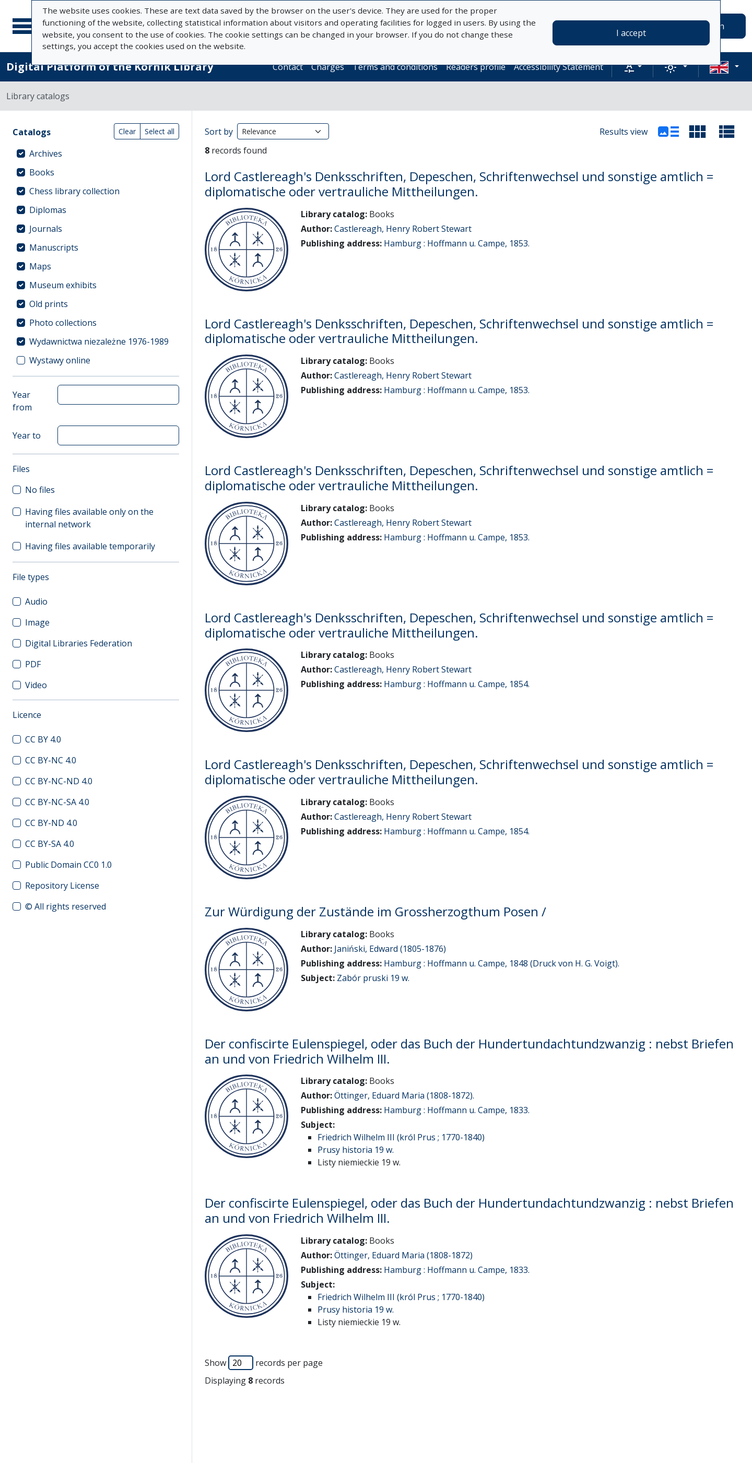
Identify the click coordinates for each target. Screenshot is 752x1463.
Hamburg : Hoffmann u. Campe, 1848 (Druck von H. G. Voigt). (501, 963)
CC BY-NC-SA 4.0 (57, 802)
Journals (45, 228)
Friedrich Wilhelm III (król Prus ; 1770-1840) (401, 1137)
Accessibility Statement (558, 67)
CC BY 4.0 (43, 739)
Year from (22, 401)
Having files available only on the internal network (89, 518)
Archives (45, 153)
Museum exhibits (63, 285)
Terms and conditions (395, 67)
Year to (27, 435)
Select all (159, 131)
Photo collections (63, 322)
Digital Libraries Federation (78, 643)
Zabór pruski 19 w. (373, 978)
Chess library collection (74, 191)
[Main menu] (25, 26)
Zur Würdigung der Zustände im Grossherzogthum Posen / (375, 911)
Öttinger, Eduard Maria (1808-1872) (403, 1255)
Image (37, 622)
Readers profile (476, 67)
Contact (288, 67)
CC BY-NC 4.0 (50, 760)
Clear (127, 131)
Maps (40, 266)
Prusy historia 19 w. (356, 1149)
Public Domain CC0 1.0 (68, 864)
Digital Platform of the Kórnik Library (109, 67)
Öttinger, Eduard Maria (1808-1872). (404, 1095)
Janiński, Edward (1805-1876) (390, 948)
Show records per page (264, 1362)
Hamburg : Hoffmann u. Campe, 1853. (457, 243)
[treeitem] (96, 153)
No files (40, 489)
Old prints (48, 304)
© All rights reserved (65, 906)
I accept (631, 33)
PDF (33, 664)
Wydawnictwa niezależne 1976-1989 (99, 341)
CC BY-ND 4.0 (51, 823)
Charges (327, 67)
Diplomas (47, 210)
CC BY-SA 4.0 (49, 844)
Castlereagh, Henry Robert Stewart (403, 228)
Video (36, 685)
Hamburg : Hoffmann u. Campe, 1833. (457, 1110)
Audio (36, 601)
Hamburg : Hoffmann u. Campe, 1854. (457, 684)
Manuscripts (53, 247)
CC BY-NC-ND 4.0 (58, 781)
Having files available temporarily (90, 546)
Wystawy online (59, 360)
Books (41, 172)
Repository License (62, 885)
